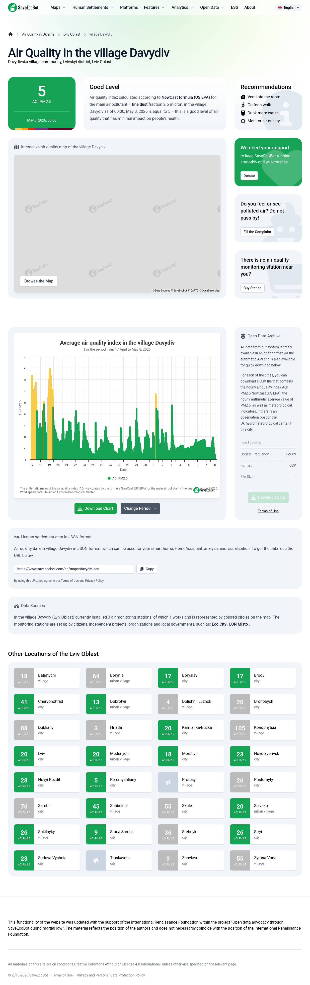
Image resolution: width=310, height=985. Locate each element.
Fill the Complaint (257, 231)
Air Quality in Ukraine (38, 34)
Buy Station (253, 287)
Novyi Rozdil (57, 780)
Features (155, 7)
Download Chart (95, 508)
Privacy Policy (94, 580)
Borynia (129, 675)
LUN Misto (238, 624)
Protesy (201, 780)
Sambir (57, 806)
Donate (249, 175)
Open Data (212, 7)
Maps (58, 7)
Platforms (129, 7)
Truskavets (129, 858)
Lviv (57, 754)
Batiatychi (57, 675)
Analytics (183, 7)
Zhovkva (201, 858)
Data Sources (162, 290)
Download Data (268, 497)
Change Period (141, 508)
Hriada (129, 728)
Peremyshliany (129, 780)
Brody (273, 675)
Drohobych (273, 702)
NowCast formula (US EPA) (186, 97)
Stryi (273, 832)
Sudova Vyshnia (57, 858)
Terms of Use (268, 511)
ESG (235, 7)
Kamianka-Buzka (201, 728)
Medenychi (129, 754)
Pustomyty (273, 780)
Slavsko (273, 806)
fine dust (139, 104)
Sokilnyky (57, 832)
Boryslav (201, 675)
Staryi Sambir (129, 832)
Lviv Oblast (71, 34)
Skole (201, 806)
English (288, 8)
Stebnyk (201, 832)
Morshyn (201, 754)
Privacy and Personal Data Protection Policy (111, 975)
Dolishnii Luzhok (201, 702)
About (249, 7)
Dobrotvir (129, 702)
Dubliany (57, 728)
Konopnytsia (273, 728)
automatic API (252, 359)
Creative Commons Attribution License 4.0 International (117, 964)
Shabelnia (129, 806)
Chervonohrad (57, 702)
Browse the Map (39, 281)
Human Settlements (93, 7)
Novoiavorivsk (273, 754)
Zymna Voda (273, 858)
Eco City (219, 624)
